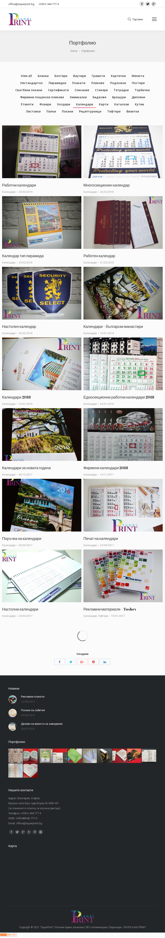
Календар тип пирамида (23, 255)
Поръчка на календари (21, 538)
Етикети (27, 104)
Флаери (45, 104)
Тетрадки (121, 90)
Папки (51, 111)
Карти (103, 104)
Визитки (132, 111)
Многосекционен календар (106, 185)
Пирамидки (57, 83)
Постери (138, 83)
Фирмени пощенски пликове (42, 97)
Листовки (33, 111)
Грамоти (98, 76)
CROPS (127, 927)
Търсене (137, 19)
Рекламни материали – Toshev (109, 609)
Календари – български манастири (113, 326)
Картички (118, 76)
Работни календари (19, 185)
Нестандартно (31, 83)
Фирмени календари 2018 (105, 467)
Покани (67, 111)
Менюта (138, 76)
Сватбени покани (28, 90)
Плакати (78, 83)
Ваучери (79, 76)
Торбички (142, 90)
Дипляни (138, 97)
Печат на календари (100, 538)
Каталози (121, 104)
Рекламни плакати (32, 696)
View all (26, 76)
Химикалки (78, 97)
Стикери (101, 90)
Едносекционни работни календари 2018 (118, 397)
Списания (82, 90)
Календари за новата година (26, 467)
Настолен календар (19, 326)
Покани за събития (33, 710)
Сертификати (58, 90)
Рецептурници (90, 111)
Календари (84, 104)
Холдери (63, 104)
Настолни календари (20, 609)
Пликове (97, 83)
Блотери (61, 76)
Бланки (43, 76)
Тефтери (114, 111)
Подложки (118, 83)
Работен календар (99, 255)
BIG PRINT (140, 927)
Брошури (119, 97)
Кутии (139, 104)
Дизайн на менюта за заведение (41, 723)
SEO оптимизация (96, 927)
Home (73, 51)
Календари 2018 (16, 397)
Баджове (99, 97)
